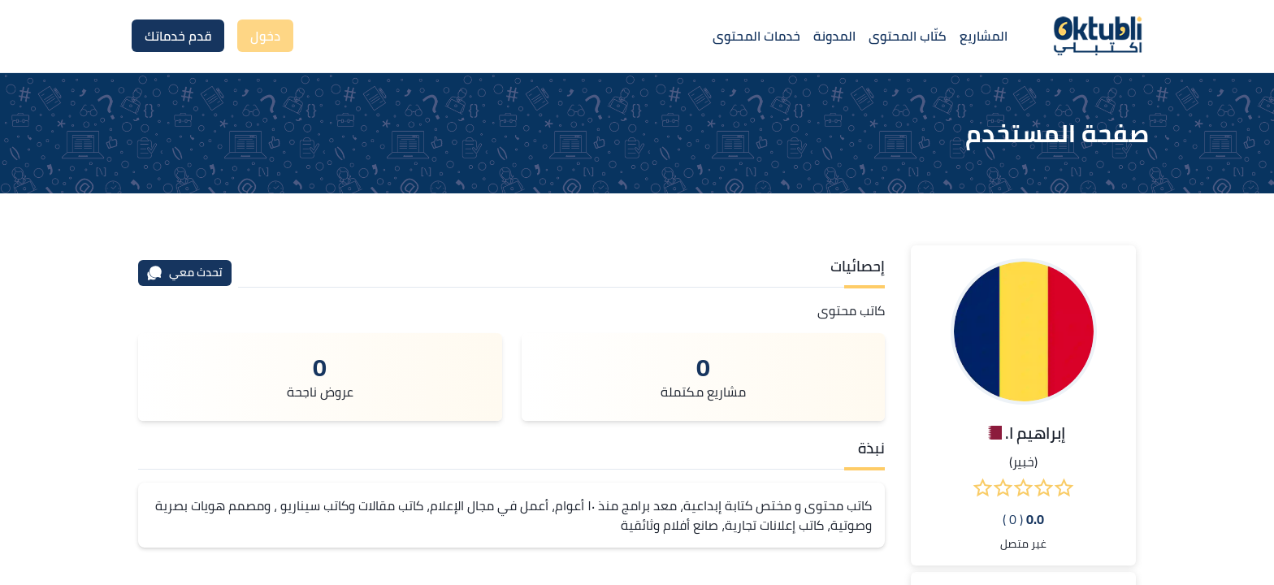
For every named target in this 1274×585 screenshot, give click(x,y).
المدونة (834, 36)
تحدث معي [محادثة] (184, 272)
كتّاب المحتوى (908, 36)
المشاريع (984, 36)
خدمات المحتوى (756, 36)
